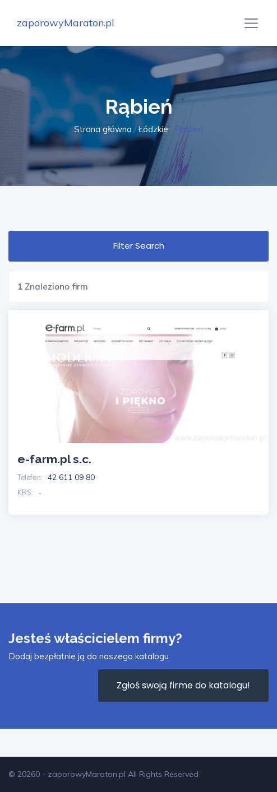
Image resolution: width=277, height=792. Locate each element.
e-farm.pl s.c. (54, 459)
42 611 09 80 (71, 477)
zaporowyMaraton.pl (65, 22)
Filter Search (138, 245)
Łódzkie (153, 129)
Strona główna (103, 129)
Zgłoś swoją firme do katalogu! (183, 685)
